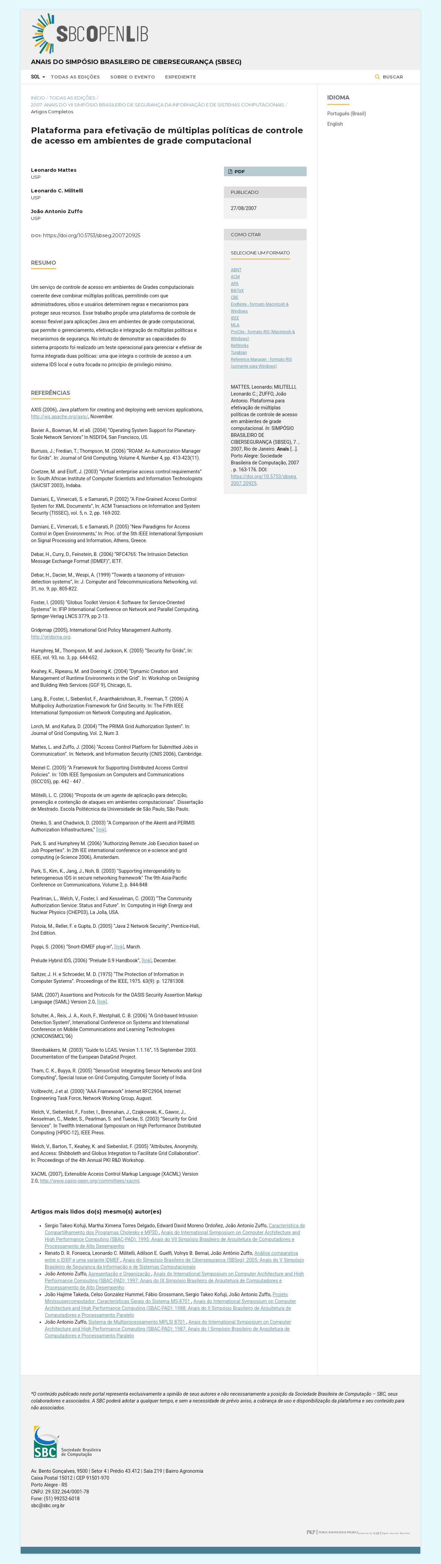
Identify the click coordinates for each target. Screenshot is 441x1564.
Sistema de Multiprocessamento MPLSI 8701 (137, 1322)
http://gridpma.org (50, 637)
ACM (235, 276)
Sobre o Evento (132, 77)
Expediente (180, 77)
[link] (101, 829)
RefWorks (240, 345)
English (335, 124)
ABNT (236, 269)
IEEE (235, 318)
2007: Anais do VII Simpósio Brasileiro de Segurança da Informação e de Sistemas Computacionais (157, 104)
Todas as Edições (75, 77)
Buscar (392, 77)
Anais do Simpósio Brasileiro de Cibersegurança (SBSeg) (136, 62)
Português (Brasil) (346, 113)
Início (38, 98)
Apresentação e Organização (120, 1274)
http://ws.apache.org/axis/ (59, 416)
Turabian (239, 352)
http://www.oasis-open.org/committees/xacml (90, 1181)
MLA (235, 325)
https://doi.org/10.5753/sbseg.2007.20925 (91, 235)
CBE (234, 297)
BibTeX (237, 290)
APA (234, 283)
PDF (239, 171)
